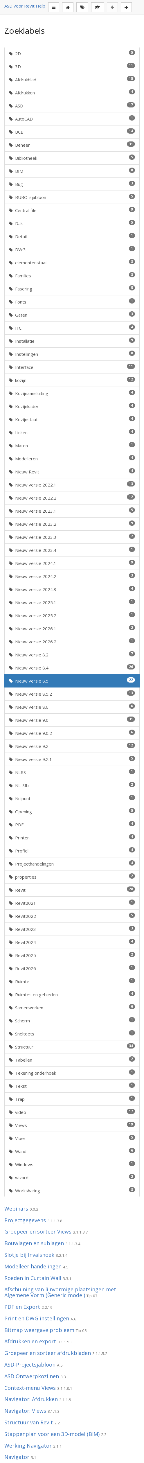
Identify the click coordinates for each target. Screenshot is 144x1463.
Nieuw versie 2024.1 (72, 563)
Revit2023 (72, 929)
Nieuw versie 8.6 (72, 706)
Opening (72, 811)
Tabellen (72, 1059)
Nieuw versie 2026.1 (72, 628)
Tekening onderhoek (72, 1072)
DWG (72, 249)
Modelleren (72, 458)
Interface (72, 367)
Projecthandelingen (72, 863)
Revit (72, 889)
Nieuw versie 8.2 (72, 654)
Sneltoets (72, 1033)
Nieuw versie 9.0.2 (72, 733)
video (72, 1112)
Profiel (72, 850)
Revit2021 (72, 903)
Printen (72, 837)
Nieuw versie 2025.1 (72, 602)
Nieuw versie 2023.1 (72, 510)
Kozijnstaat (72, 419)
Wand (72, 1151)
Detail (72, 236)
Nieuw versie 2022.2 (72, 497)
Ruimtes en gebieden (72, 994)
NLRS (72, 772)
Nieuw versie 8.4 (72, 667)
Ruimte (72, 981)
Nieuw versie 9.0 (72, 720)
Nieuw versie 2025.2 (72, 615)
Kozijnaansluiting (72, 393)
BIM (72, 171)
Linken (72, 432)
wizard (72, 1177)
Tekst (72, 1086)
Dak (72, 223)
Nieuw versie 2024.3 (72, 589)
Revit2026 (72, 968)
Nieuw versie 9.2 (72, 746)
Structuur (72, 1046)
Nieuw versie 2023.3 (72, 537)
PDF (72, 824)
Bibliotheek (72, 158)
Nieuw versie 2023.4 (72, 550)
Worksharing (72, 1190)
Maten (72, 445)
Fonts (72, 301)
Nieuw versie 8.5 (72, 680)
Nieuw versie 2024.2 (72, 576)
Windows (72, 1164)
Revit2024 (72, 942)
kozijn (72, 380)
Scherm (72, 1020)
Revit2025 (72, 955)
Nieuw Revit (72, 471)
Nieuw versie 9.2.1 (72, 759)
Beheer (72, 144)
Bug (72, 184)
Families (72, 275)
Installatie (72, 341)
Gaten (72, 314)
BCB (72, 131)
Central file (72, 210)
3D (72, 66)
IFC (72, 327)
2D (72, 53)
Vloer (72, 1138)
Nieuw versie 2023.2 (72, 523)
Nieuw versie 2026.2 (72, 641)
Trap (72, 1099)
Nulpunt (72, 798)
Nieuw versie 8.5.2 (72, 693)
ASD (72, 105)
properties (72, 876)
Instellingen (72, 354)
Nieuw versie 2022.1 (72, 484)
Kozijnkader (72, 406)
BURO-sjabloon (72, 197)
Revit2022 (72, 916)
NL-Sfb (72, 785)
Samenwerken (72, 1007)
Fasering (72, 288)
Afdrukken (72, 92)
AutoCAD (72, 118)
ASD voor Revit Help (24, 6)
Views (72, 1125)
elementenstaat (72, 262)
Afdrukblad (72, 79)
